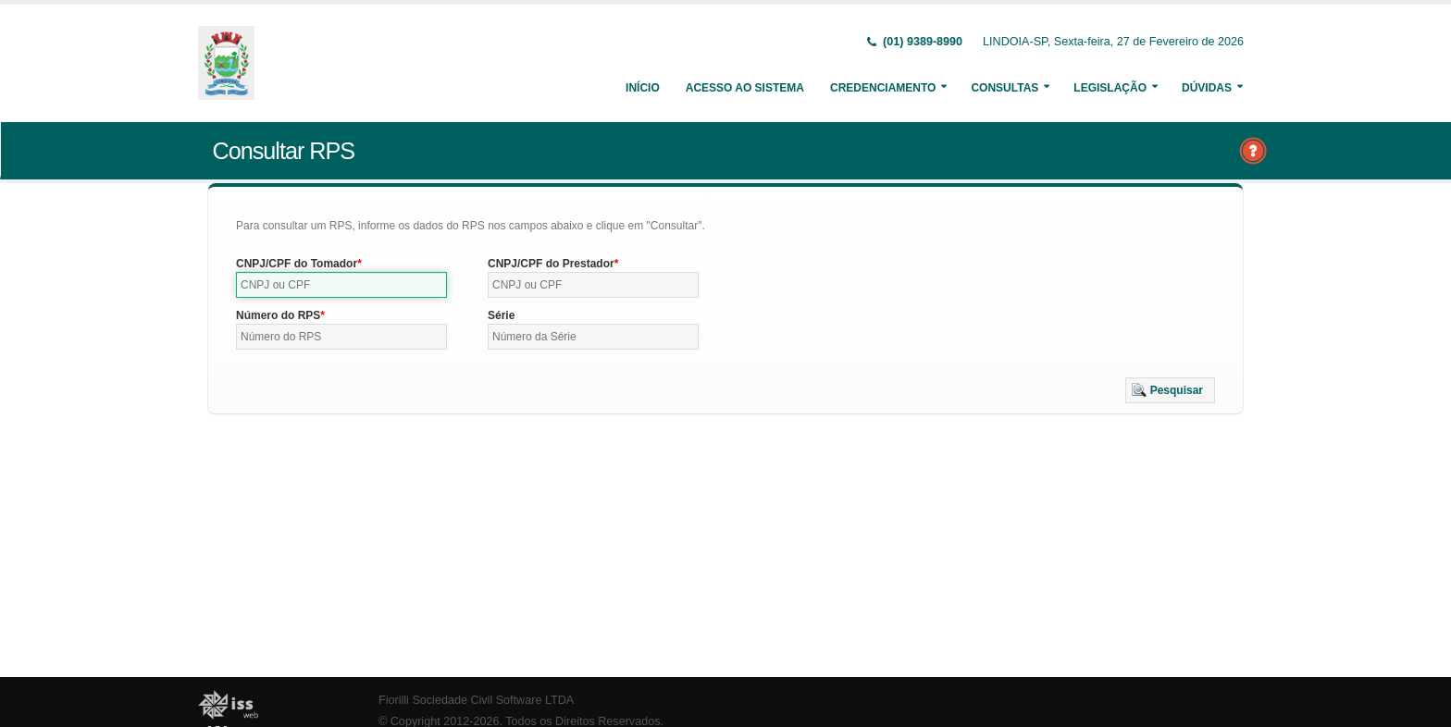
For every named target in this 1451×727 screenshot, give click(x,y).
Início (643, 87)
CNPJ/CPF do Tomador (296, 263)
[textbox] (341, 285)
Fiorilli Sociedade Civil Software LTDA (476, 700)
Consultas (1004, 87)
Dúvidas (1207, 87)
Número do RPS (278, 315)
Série (501, 315)
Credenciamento (883, 87)
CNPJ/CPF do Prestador (551, 263)
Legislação (1110, 87)
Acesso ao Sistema (745, 87)
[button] (1170, 390)
